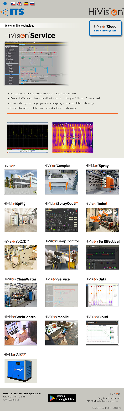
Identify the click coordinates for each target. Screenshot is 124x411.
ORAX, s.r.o (109, 408)
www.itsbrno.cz (11, 399)
